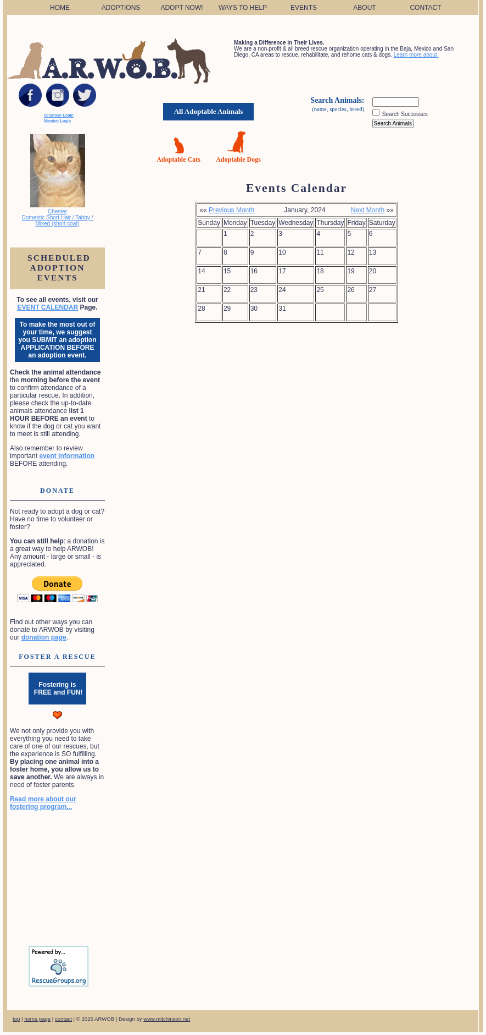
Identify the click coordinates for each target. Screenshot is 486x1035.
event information (66, 456)
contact (63, 1019)
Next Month (367, 210)
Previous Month (231, 210)
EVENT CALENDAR (47, 307)
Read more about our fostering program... (43, 803)
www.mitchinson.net (166, 1019)
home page (37, 1019)
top (16, 1019)
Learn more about (416, 55)
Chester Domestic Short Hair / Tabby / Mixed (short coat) (57, 217)
